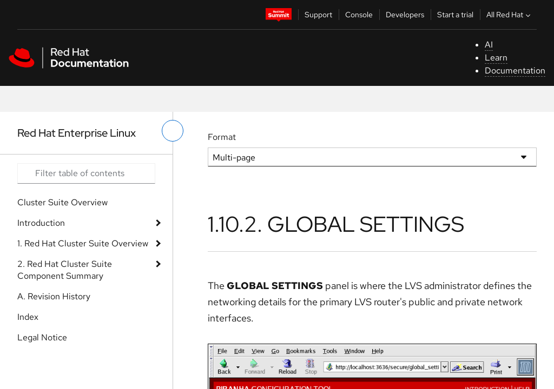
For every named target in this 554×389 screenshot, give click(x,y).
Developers (405, 14)
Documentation (515, 70)
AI (489, 44)
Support (318, 14)
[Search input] (86, 173)
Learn (496, 57)
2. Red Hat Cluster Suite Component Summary (64, 269)
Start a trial (455, 14)
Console (359, 14)
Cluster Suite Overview (62, 202)
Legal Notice (42, 337)
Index (27, 317)
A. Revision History (53, 296)
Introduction (41, 223)
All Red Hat (509, 14)
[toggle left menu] (172, 131)
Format (222, 137)
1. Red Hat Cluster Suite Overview (82, 243)
